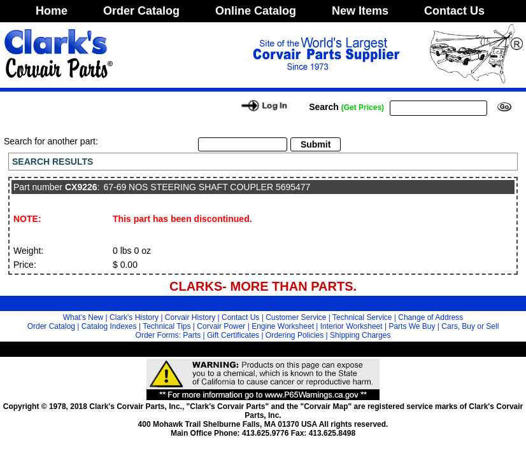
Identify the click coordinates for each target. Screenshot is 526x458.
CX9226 (81, 187)
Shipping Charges (360, 335)
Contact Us (454, 10)
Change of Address (430, 317)
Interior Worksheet (351, 326)
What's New (83, 317)
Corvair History (190, 317)
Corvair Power (221, 326)
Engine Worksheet (283, 326)
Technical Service (362, 317)
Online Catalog (255, 10)
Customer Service (296, 317)
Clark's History (134, 317)
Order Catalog (141, 10)
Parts (192, 335)
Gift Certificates (233, 335)
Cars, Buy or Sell (470, 326)
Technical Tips (166, 326)
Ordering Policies (294, 335)
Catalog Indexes (109, 326)
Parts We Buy (411, 326)
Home (52, 10)
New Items (360, 10)
